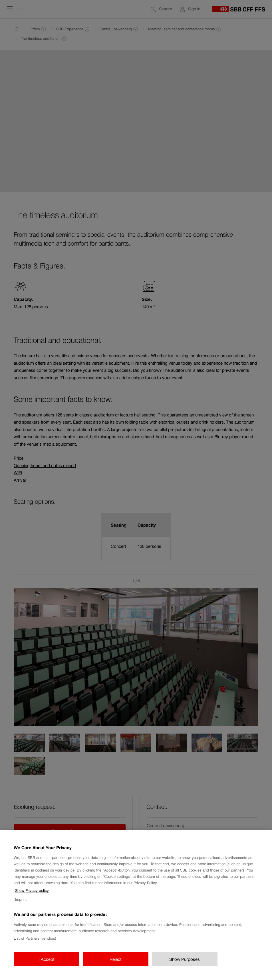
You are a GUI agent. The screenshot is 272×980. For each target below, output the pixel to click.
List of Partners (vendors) (35, 942)
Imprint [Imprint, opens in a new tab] (21, 903)
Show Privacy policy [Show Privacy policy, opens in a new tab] (32, 894)
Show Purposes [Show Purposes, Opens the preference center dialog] (184, 963)
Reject (116, 963)
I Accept (47, 963)
